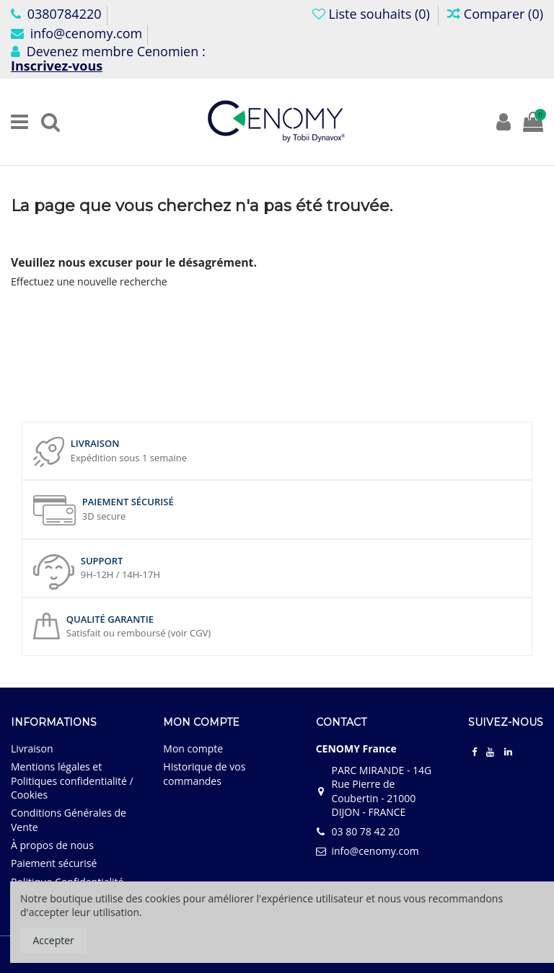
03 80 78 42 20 (365, 831)
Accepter (53, 940)
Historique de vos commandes (204, 774)
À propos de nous (52, 845)
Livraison (32, 748)
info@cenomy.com (76, 33)
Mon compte (193, 748)
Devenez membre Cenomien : (108, 58)
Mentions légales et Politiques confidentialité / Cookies (72, 780)
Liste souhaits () (373, 13)
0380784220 (56, 13)
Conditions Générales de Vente (68, 820)
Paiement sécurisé (54, 863)
